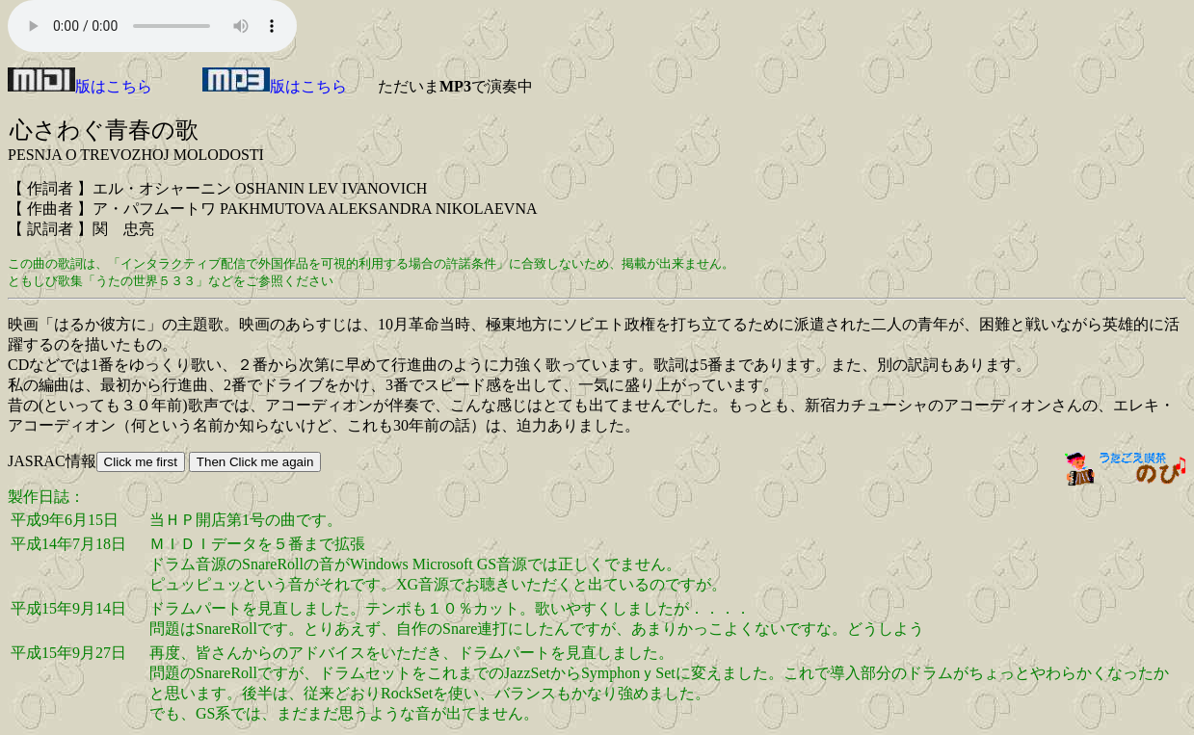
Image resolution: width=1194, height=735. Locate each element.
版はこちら (80, 86)
